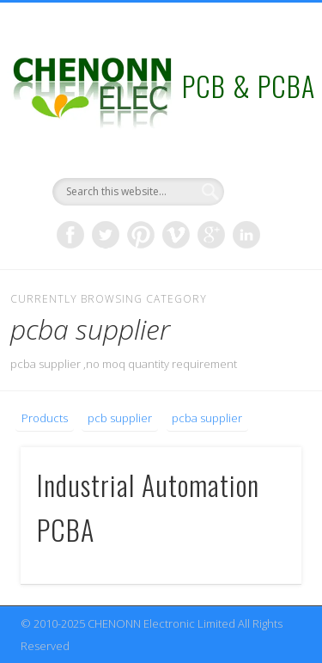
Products (44, 418)
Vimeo (176, 235)
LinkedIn (246, 235)
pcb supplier (120, 418)
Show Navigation (260, 154)
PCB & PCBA (248, 85)
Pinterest (141, 235)
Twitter (105, 235)
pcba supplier (207, 418)
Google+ (211, 235)
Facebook (70, 235)
